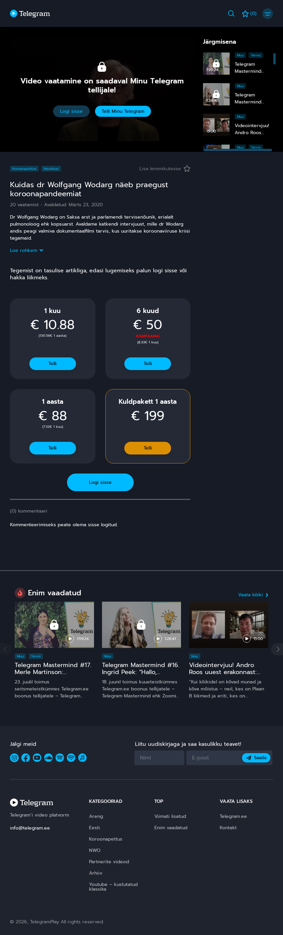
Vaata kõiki (253, 594)
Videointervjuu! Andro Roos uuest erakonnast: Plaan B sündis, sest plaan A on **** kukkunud (227, 675)
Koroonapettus (24, 168)
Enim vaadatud (170, 827)
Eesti (94, 827)
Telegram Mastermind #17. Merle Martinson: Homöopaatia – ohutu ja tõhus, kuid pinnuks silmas (54, 675)
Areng (96, 816)
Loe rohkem (26, 250)
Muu (240, 55)
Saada (256, 757)
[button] (277, 649)
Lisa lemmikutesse (164, 168)
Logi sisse (71, 111)
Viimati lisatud (170, 816)
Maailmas (51, 168)
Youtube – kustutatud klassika (113, 887)
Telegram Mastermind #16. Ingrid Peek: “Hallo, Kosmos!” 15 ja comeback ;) (140, 675)
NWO (95, 850)
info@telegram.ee (30, 828)
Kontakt (228, 827)
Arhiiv (95, 873)
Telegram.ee (233, 816)
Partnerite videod (109, 861)
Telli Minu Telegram (123, 111)
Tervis (256, 55)
